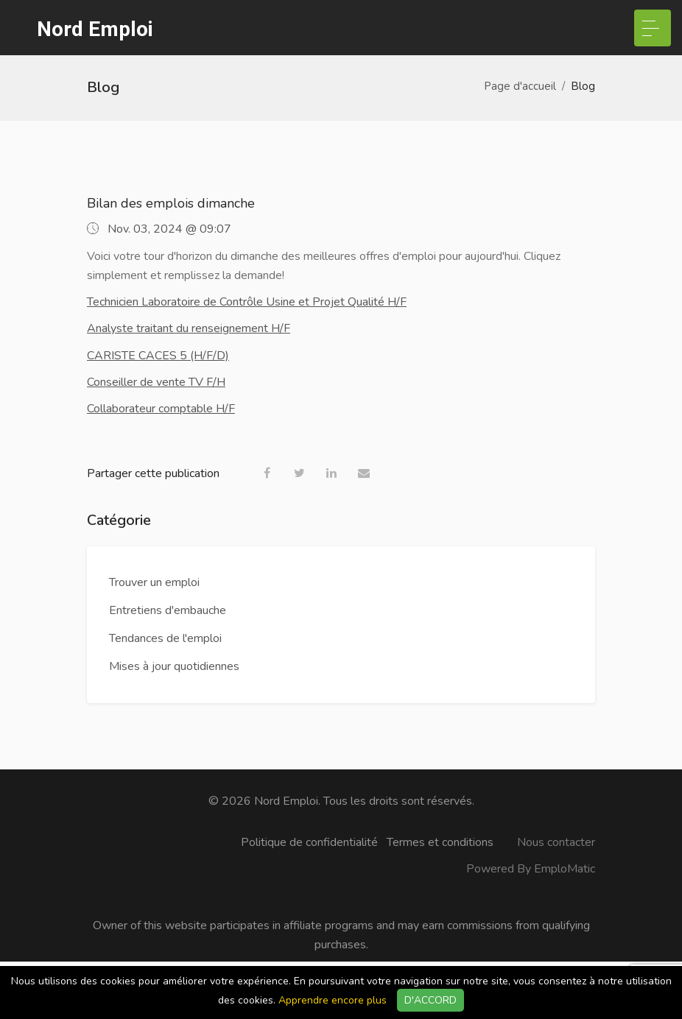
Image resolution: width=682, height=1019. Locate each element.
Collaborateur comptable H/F (161, 409)
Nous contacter (556, 842)
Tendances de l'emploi (165, 638)
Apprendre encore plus (332, 1000)
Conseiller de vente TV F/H (156, 382)
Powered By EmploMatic (530, 869)
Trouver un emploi (154, 582)
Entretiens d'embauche (167, 610)
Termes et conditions (440, 842)
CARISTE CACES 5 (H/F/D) (158, 356)
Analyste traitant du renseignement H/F (188, 328)
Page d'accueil (520, 86)
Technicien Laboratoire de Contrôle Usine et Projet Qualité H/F (247, 302)
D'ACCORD (430, 1000)
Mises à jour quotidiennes (174, 666)
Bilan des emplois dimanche (171, 203)
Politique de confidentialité (309, 842)
